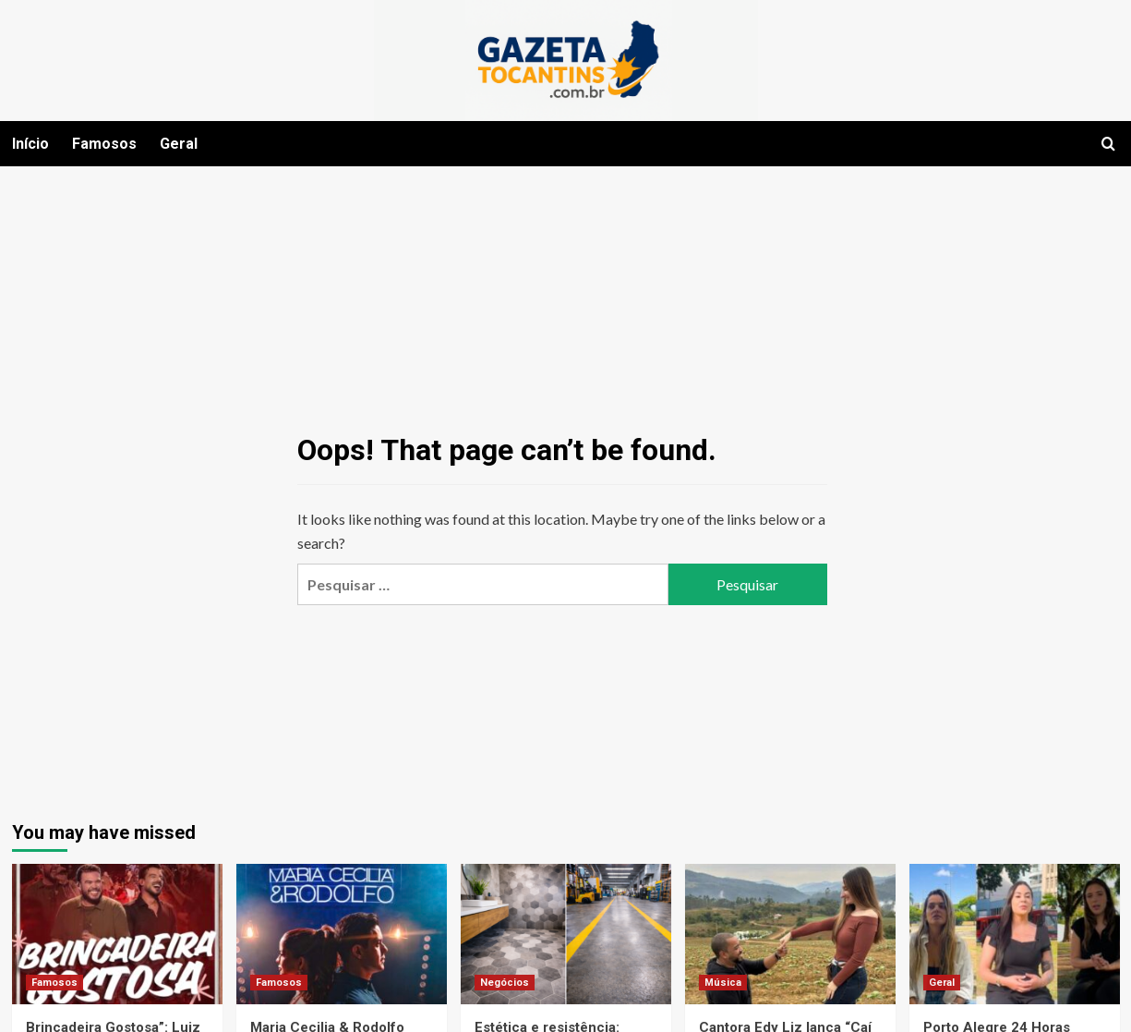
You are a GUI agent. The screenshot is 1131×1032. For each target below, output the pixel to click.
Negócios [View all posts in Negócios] (504, 983)
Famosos (104, 143)
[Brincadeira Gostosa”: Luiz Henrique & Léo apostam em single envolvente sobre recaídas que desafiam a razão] (117, 934)
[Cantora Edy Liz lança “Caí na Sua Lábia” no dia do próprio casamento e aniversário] (790, 934)
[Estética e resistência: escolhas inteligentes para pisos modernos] (566, 934)
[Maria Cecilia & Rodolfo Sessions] (341, 934)
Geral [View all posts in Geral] (942, 983)
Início (30, 143)
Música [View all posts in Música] (722, 983)
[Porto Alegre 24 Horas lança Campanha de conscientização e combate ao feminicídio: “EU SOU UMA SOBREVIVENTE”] (1014, 934)
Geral (179, 143)
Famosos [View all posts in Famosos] (54, 983)
